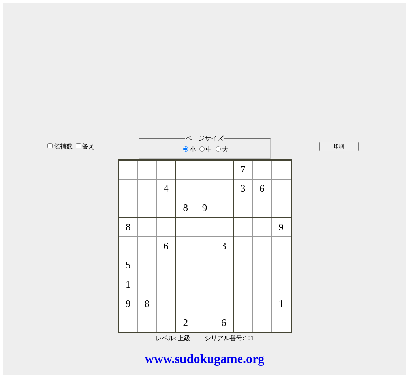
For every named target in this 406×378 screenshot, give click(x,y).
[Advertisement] (205, 59)
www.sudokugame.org (204, 359)
